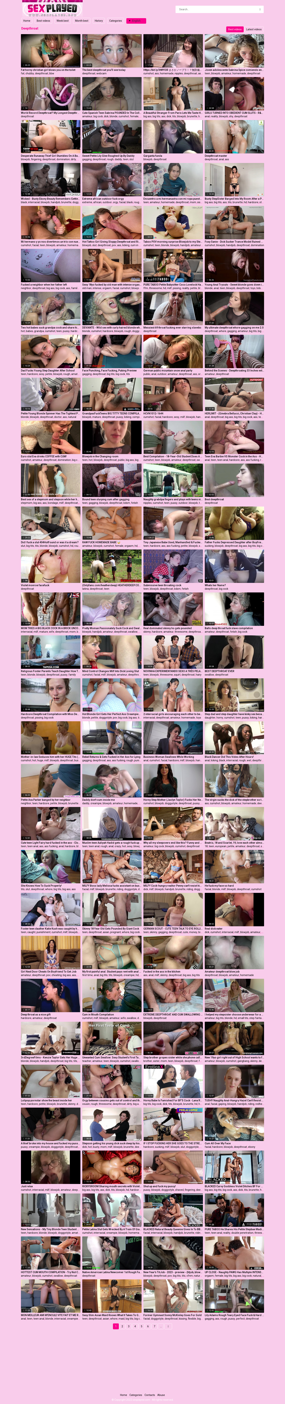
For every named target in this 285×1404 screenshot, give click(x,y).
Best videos (43, 20)
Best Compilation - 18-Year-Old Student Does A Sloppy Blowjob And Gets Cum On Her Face (173, 456)
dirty (73, 159)
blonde (114, 116)
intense (97, 288)
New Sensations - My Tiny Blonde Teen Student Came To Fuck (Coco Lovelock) (50, 1229)
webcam (101, 73)
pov (114, 245)
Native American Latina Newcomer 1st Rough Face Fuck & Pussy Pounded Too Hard (112, 1272)
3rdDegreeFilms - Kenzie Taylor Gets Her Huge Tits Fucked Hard (50, 1057)
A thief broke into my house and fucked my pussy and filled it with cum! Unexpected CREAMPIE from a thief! (50, 1143)
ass (157, 73)
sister (200, 202)
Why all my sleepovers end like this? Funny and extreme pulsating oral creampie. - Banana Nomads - (173, 842)
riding (120, 889)
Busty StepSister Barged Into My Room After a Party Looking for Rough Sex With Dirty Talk (234, 198)
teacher (86, 1061)
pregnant (115, 932)
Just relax (27, 1186)
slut (131, 159)
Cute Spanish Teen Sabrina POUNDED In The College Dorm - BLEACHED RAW (112, 112)
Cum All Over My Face (218, 1143)
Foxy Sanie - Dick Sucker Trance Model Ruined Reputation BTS (234, 241)
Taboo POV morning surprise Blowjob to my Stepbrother (173, 241)
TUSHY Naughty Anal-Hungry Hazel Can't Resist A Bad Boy (234, 1100)
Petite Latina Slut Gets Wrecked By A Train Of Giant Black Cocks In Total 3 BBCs (112, 1229)
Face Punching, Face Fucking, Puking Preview (109, 370)
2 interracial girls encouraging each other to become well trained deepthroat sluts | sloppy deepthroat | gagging (173, 714)
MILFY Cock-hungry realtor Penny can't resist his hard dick (173, 885)
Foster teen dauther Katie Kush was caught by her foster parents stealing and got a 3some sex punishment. (50, 928)
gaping (222, 1103)
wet (249, 760)
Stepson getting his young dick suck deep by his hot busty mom (112, 1143)
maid (122, 1318)
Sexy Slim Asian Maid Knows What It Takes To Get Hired (112, 1315)
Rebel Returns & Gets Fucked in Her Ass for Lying (111, 756)
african (97, 202)
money (193, 932)
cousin (86, 1103)
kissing (183, 1318)
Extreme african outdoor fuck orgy (103, 198)
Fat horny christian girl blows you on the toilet (48, 69)
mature (96, 417)
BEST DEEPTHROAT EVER (219, 671)
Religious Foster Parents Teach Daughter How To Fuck (50, 671)
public (146, 374)
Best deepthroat (214, 499)
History (99, 20)
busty (77, 760)
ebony (251, 1146)
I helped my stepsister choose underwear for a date (234, 1014)
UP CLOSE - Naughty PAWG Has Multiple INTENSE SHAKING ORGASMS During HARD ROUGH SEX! (234, 1272)
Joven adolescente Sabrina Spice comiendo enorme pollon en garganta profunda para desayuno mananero (234, 69)
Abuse (161, 1395)
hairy (198, 674)
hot (23, 331)
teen (207, 73)
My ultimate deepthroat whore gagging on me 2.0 (234, 327)
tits (174, 116)
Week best (63, 20)
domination (63, 159)
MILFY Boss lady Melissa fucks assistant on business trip (112, 885)
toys (252, 288)
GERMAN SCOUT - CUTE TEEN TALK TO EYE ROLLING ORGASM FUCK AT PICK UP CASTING (173, 928)
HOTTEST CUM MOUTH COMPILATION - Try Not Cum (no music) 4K (50, 1272)
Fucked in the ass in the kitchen (161, 971)
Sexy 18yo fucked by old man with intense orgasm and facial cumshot (112, 284)
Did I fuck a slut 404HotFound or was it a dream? (50, 542)
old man (87, 288)
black (24, 202)
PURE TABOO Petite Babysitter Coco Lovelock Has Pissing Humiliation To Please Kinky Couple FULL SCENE (173, 284)
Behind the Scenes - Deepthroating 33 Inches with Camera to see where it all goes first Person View (234, 370)
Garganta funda (152, 155)
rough (110, 159)
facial (122, 202)
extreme (87, 202)
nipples (179, 73)
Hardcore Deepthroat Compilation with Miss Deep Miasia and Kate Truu (50, 714)
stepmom (26, 502)
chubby (30, 73)
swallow (201, 459)
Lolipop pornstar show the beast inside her (46, 1100)
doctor (58, 417)
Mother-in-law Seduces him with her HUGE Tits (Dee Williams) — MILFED (50, 756)
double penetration (242, 1232)
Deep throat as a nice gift (35, 1014)
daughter (210, 717)
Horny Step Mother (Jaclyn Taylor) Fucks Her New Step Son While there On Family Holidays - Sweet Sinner (173, 799)
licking (125, 245)
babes (29, 331)
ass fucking (252, 459)
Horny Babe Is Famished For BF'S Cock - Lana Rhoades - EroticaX (173, 1100)
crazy (118, 846)
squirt (177, 674)
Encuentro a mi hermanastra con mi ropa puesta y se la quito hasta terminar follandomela (173, 198)
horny (220, 717)
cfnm (190, 1275)
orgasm (106, 288)
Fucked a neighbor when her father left (44, 284)
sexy (41, 374)
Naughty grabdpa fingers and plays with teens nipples (173, 499)
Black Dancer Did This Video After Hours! (229, 756)
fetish (134, 502)
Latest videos (254, 29)
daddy (118, 159)
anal (207, 116)
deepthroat (41, 73)
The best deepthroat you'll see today (103, 69)
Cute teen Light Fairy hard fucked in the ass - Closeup (50, 842)
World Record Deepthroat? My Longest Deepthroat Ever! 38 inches (50, 112)
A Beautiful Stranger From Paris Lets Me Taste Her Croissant (173, 112)
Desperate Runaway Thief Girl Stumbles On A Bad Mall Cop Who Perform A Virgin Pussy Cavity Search (50, 155)
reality (214, 116)
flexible (192, 1318)
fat (22, 73)
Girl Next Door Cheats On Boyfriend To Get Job (48, 971)
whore (222, 331)
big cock (98, 116)
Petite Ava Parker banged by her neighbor (46, 799)
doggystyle (79, 202)
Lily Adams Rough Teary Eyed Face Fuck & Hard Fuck (234, 1315)
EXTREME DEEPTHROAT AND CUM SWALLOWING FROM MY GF (173, 1014)
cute (185, 932)
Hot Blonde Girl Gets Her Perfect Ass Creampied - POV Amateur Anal (112, 714)
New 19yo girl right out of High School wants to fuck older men (234, 1057)
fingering (36, 159)
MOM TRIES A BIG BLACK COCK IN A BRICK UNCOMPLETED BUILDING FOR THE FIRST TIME (50, 628)
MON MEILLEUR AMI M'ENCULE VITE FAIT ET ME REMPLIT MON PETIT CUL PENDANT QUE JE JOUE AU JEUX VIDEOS (50, 1315)
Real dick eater (214, 928)
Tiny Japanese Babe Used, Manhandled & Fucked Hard (173, 542)
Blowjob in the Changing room (100, 456)
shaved (179, 1189)
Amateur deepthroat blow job (222, 971)
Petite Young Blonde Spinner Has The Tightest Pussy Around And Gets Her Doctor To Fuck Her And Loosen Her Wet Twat (50, 413)
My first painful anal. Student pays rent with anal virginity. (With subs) (112, 971)
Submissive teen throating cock (162, 585)
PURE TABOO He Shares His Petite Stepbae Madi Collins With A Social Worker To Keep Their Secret (234, 1229)
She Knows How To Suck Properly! (41, 885)
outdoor (107, 202)
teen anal (222, 459)
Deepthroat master (216, 155)
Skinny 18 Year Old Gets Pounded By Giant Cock (110, 928)
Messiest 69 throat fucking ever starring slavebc (172, 327)
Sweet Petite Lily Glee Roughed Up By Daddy (108, 155)
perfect (240, 1318)
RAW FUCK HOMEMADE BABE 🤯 (101, 542)
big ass (147, 116)
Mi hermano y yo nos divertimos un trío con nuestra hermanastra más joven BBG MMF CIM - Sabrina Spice (50, 241)
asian (201, 73)
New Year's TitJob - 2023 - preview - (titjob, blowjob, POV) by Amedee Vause (173, 1272)
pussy (66, 331)
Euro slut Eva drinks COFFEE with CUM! (44, 456)
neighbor (26, 288)
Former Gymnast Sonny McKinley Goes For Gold (172, 1315)
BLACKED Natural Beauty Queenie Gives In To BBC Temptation (173, 1229)
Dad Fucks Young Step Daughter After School (48, 370)
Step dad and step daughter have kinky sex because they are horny (234, 714)
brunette (192, 116)
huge (40, 760)
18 (206, 846)
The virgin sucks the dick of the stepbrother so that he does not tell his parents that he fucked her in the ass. (234, 799)
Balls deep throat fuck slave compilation (229, 628)
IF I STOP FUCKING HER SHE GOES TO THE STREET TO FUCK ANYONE (173, 1143)
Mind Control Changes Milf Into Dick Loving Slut (110, 671)
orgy (115, 202)
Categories (115, 20)
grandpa (39, 331)
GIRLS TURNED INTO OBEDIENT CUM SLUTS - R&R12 (234, 112)
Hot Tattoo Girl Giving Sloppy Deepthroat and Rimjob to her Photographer (112, 241)
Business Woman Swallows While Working (168, 756)
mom (193, 202)
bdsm (260, 288)
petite (193, 288)
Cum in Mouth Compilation (98, 1014)
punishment (141, 760)
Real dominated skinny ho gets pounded (167, 628)
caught (31, 932)
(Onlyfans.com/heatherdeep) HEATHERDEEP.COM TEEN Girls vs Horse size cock (112, 585)
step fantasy (256, 1018)
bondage (53, 502)
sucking (209, 545)
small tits (243, 1018)
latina (85, 588)
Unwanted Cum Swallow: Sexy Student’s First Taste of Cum (112, 1057)
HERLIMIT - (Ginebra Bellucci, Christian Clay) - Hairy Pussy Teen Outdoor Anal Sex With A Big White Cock (234, 413)
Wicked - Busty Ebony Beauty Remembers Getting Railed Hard (50, 198)
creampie (96, 803)
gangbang (243, 1061)
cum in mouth (139, 245)
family (75, 288)
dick (106, 116)
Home (26, 20)
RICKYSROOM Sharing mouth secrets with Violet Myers (112, 1186)
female (134, 116)
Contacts (150, 1395)
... (161, 1326)
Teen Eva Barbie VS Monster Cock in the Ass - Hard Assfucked (234, 456)
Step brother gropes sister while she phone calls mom (173, 1057)
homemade (167, 73)
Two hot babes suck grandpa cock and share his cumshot (50, 327)
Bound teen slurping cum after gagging (105, 499)
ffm (145, 288)
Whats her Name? (215, 585)
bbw (51, 73)
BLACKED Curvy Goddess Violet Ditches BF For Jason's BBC (234, 1186)
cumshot (148, 73)
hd (199, 116)
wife (51, 631)
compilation (139, 417)
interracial (34, 202)
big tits (156, 116)
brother (147, 1061)
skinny (147, 631)
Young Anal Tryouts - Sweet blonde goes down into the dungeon (234, 284)
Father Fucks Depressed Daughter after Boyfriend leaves (234, 542)
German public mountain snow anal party (167, 370)
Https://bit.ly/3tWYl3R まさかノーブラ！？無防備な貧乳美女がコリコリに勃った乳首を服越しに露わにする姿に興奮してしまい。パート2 (173, 69)
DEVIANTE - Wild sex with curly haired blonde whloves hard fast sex (112, 327)
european (220, 846)
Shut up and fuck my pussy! (159, 1186)
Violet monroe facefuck (35, 585)
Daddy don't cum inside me (98, 799)
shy (231, 116)
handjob (55, 202)
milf (169, 288)
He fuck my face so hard (219, 885)
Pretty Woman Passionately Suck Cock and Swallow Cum (112, 628)
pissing (177, 288)
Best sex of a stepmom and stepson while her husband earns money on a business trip (50, 499)
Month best (81, 20)
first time (87, 975)
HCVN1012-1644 (153, 413)
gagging (87, 159)
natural (72, 417)
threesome (155, 288)
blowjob (215, 73)
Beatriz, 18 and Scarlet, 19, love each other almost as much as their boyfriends (234, 842)
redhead (260, 1103)
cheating (57, 975)
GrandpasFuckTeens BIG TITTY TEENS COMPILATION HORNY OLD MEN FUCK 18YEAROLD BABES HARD (112, 413)
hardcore (253, 202)
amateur (226, 73)
